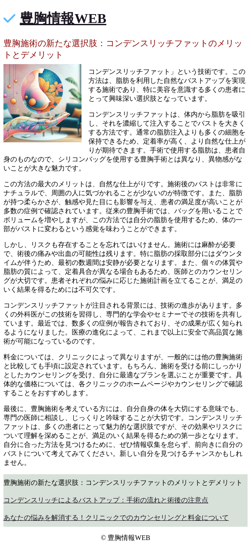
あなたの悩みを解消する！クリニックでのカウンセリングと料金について (116, 517)
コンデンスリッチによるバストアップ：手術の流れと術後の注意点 (105, 500)
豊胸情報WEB (63, 18)
